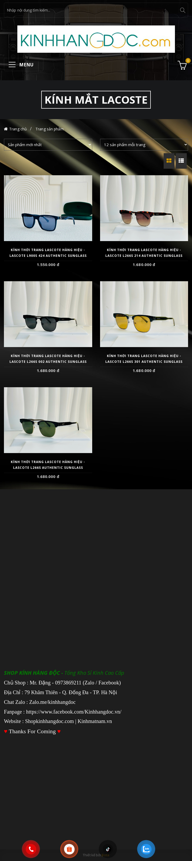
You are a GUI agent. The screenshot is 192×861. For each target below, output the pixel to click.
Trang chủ (18, 128)
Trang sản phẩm (49, 128)
